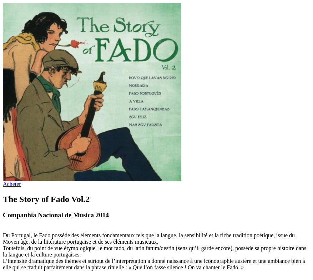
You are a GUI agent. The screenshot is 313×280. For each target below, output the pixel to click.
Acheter (12, 184)
